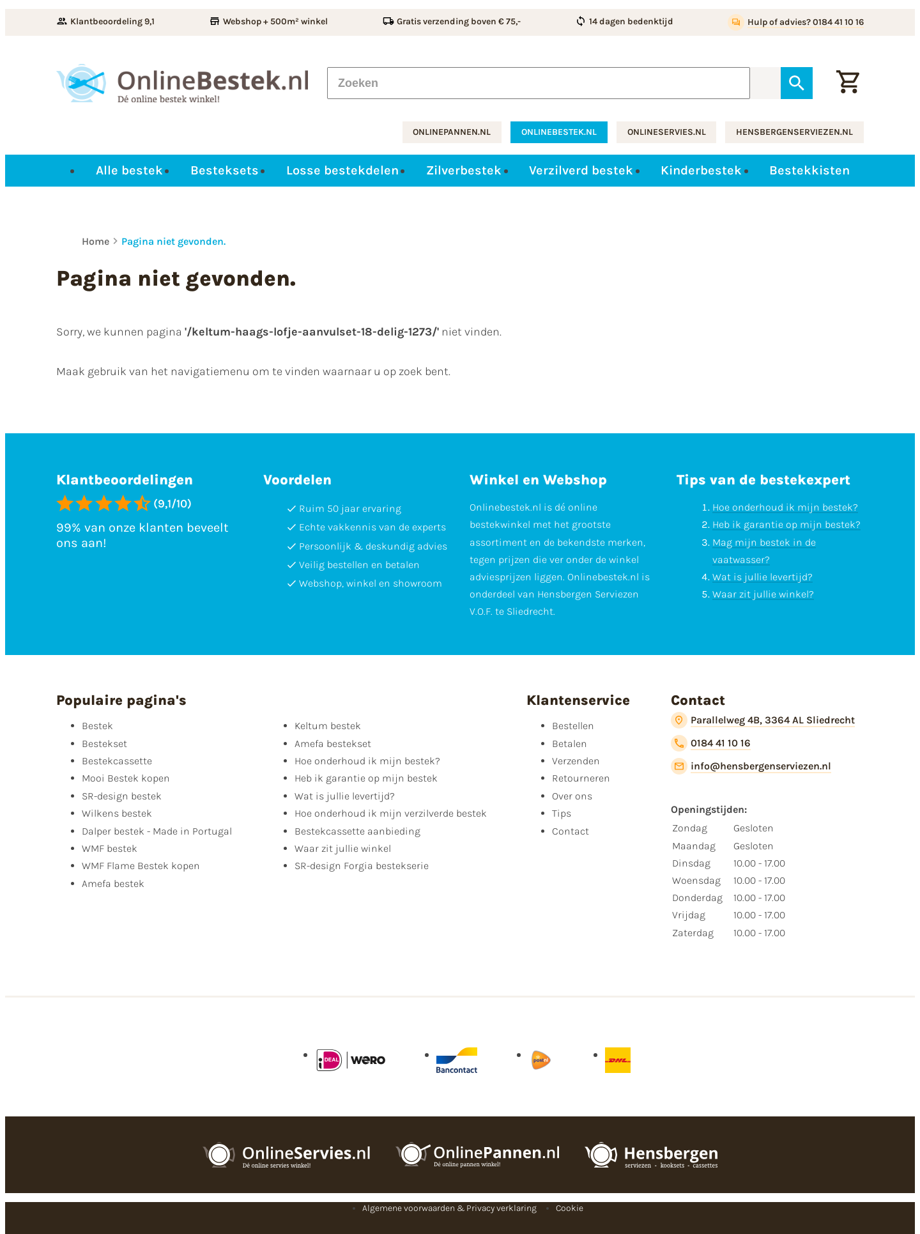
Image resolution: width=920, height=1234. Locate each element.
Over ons (572, 796)
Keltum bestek (328, 726)
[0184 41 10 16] (711, 743)
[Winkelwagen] (848, 83)
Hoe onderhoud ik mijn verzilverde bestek (391, 813)
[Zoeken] (538, 83)
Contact (570, 831)
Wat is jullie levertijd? (762, 577)
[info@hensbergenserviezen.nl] (751, 766)
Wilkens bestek (117, 813)
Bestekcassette (117, 761)
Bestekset (104, 743)
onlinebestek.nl (559, 132)
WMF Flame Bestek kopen (141, 866)
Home (95, 241)
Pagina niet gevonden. (173, 241)
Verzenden (576, 761)
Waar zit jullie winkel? (763, 594)
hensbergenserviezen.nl (794, 132)
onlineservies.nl (666, 132)
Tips (561, 813)
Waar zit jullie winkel (343, 848)
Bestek (97, 726)
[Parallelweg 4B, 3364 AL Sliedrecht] (763, 720)
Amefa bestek (113, 883)
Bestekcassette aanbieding (357, 831)
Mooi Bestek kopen (126, 778)
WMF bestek (109, 848)
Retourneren (581, 778)
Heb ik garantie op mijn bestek (366, 778)
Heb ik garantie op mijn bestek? (786, 524)
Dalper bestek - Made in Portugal (157, 831)
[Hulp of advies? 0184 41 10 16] (796, 22)
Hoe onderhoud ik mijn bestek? (785, 507)
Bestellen (573, 726)
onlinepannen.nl (452, 132)
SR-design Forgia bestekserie (362, 866)
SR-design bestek (122, 796)
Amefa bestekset (333, 743)
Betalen (569, 743)
